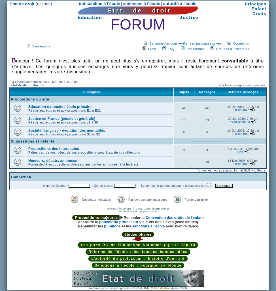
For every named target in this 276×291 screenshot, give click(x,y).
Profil (152, 49)
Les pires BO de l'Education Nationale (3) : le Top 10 (138, 245)
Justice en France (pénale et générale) (61, 119)
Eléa (240, 152)
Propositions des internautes (53, 149)
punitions (112, 226)
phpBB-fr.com (149, 211)
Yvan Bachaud (240, 121)
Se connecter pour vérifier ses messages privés (185, 43)
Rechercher (195, 49)
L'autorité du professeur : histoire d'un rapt (137, 258)
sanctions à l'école (148, 226)
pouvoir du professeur (118, 222)
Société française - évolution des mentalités (66, 131)
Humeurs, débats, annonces (52, 161)
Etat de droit (240, 110)
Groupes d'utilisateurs (232, 49)
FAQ (171, 49)
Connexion (241, 43)
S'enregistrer (42, 46)
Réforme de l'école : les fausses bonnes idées (137, 252)
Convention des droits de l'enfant (175, 217)
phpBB (127, 208)
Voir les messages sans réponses (242, 85)
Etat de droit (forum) (28, 85)
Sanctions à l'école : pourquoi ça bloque (138, 265)
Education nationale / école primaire (60, 107)
